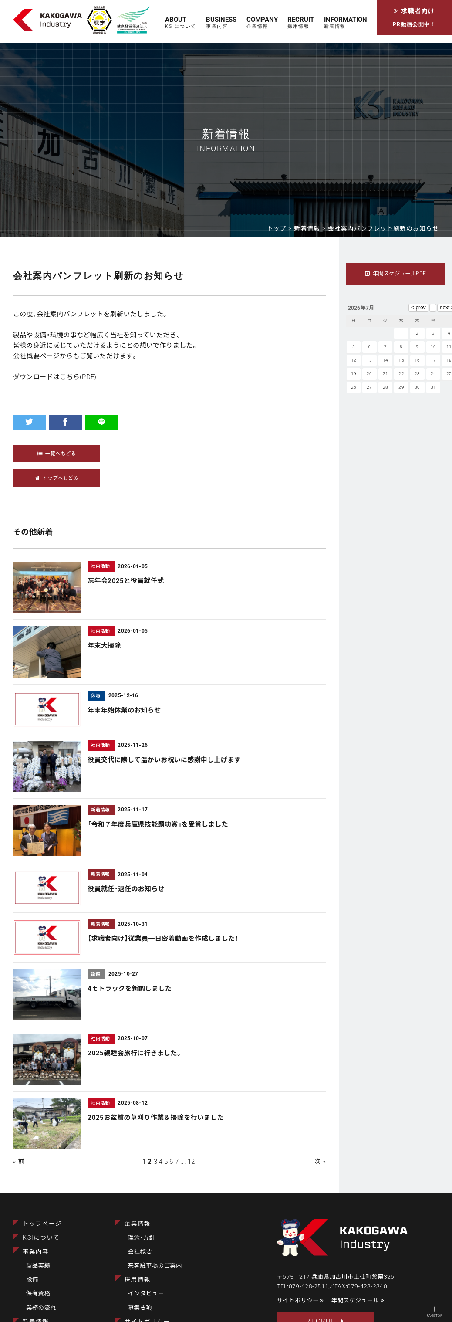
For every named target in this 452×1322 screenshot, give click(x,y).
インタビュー (146, 1293)
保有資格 (38, 1293)
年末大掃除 (104, 646)
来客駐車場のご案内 (155, 1265)
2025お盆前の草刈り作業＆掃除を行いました (156, 1118)
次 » (320, 1162)
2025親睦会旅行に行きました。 (135, 1053)
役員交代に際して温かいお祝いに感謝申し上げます (164, 760)
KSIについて (41, 1237)
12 (191, 1162)
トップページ (42, 1223)
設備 (32, 1279)
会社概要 (26, 356)
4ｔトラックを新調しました (130, 989)
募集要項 (140, 1307)
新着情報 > (311, 228)
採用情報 (138, 1279)
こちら (70, 377)
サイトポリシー (300, 1300)
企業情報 (138, 1223)
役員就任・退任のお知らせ (126, 889)
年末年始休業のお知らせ (124, 711)
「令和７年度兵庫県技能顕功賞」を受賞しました (158, 825)
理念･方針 (141, 1237)
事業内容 (36, 1251)
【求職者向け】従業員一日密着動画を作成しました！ (163, 939)
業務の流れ (41, 1307)
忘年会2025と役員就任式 (126, 581)
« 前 (19, 1162)
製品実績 (38, 1265)
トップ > (280, 228)
